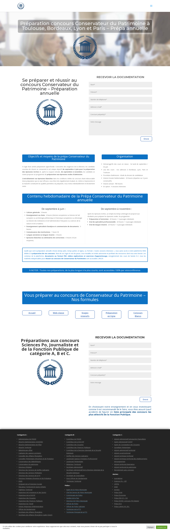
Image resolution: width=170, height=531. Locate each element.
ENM (116, 487)
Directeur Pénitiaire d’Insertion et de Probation (35, 478)
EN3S (20, 481)
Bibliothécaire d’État (25, 450)
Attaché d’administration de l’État (30, 445)
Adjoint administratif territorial (124, 450)
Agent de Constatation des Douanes (127, 445)
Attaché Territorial (25, 447)
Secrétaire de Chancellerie (75, 476)
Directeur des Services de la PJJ (29, 476)
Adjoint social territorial (122, 453)
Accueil (32, 313)
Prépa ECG (118, 504)
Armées (117, 490)
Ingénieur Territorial (25, 490)
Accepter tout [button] (161, 527)
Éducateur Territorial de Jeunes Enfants (32, 487)
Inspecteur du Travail (26, 504)
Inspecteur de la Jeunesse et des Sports (32, 492)
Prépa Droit (118, 492)
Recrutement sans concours (124, 470)
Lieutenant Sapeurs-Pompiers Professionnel (81, 459)
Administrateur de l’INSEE (27, 439)
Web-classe (58, 313)
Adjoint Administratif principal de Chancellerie (130, 439)
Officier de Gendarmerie (27, 509)
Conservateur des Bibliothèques (30, 462)
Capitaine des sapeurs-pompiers (30, 453)
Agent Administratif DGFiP (123, 442)
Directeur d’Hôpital (25, 467)
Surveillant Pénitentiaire (122, 447)
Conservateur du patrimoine (28, 464)
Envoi (146, 139)
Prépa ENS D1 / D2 (121, 498)
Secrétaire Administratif (74, 467)
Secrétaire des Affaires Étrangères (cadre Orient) (35, 515)
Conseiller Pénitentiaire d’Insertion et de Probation (36, 459)
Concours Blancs (137, 314)
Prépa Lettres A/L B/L (121, 506)
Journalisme (118, 478)
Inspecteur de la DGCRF (27, 495)
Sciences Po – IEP (120, 481)
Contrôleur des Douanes (75, 445)
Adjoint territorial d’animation (124, 464)
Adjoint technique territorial (123, 456)
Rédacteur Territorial (73, 464)
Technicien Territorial (73, 481)
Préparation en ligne (111, 314)
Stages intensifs (85, 314)
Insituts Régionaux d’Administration (31, 506)
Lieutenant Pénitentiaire (74, 462)
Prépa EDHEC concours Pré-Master (126, 501)
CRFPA (116, 484)
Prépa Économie (120, 495)
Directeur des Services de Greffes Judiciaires (34, 470)
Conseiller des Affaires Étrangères (30, 456)
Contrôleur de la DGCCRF (75, 442)
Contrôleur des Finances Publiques (78, 447)
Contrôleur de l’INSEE (73, 439)
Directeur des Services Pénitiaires (30, 473)
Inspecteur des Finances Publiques (31, 501)
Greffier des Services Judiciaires (77, 456)
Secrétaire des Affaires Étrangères (30, 512)
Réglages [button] (151, 527)
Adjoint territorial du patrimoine (125, 467)
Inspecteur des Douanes (27, 498)
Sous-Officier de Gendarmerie (76, 478)
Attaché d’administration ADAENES (31, 442)
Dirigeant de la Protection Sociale (30, 484)
